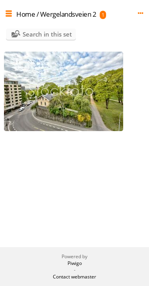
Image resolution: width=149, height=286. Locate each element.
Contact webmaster (74, 276)
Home (25, 14)
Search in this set (47, 34)
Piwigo (75, 263)
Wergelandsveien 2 (68, 14)
